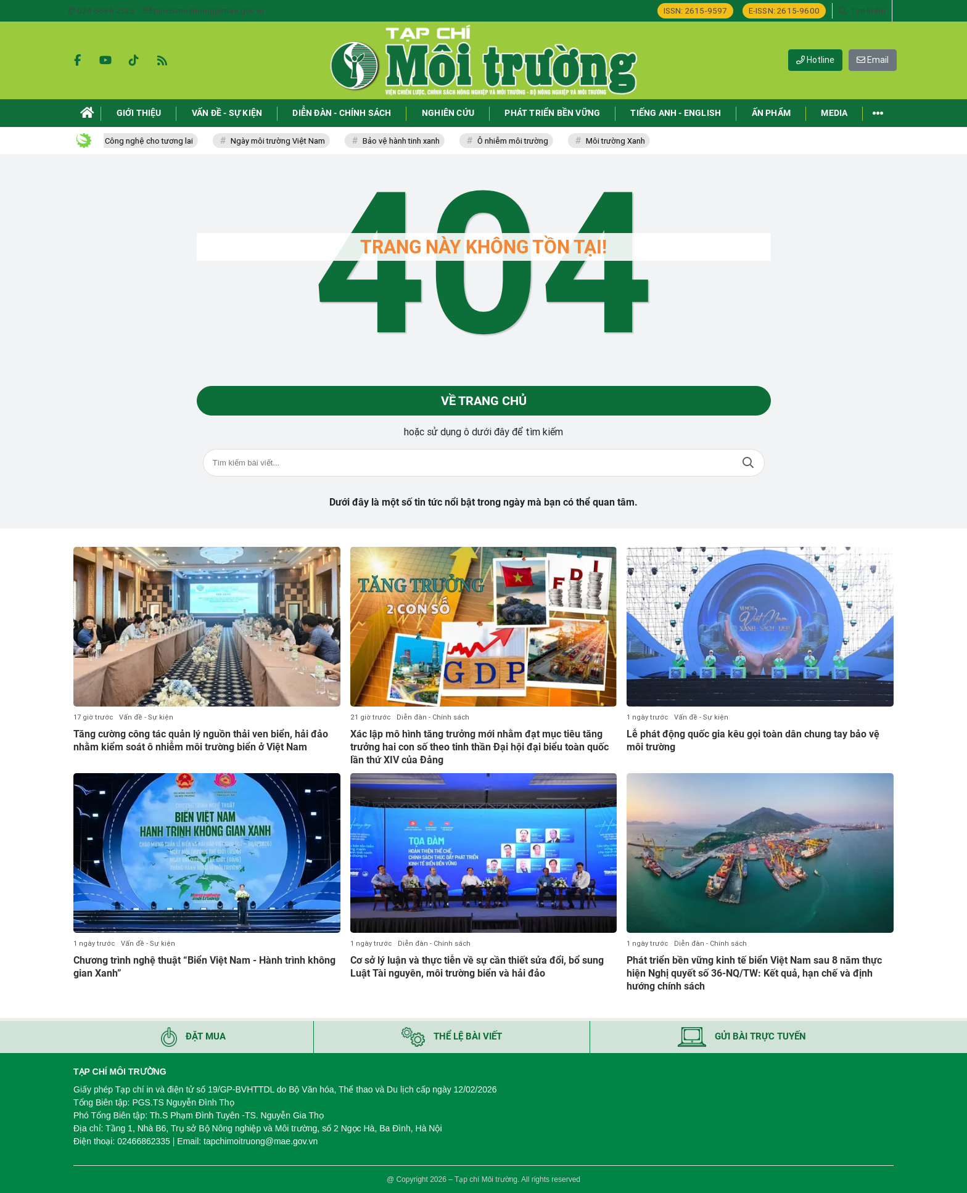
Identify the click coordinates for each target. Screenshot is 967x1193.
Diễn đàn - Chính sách (433, 717)
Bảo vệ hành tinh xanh (410, 141)
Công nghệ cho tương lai (158, 141)
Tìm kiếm (748, 463)
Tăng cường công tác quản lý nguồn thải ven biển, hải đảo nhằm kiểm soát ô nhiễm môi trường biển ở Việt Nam (200, 740)
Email (873, 60)
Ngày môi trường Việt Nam (287, 141)
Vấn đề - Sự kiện (146, 717)
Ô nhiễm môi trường (522, 141)
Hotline (815, 60)
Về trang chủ (484, 400)
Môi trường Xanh (624, 141)
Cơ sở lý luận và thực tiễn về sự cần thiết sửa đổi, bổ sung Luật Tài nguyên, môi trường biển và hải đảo (477, 966)
